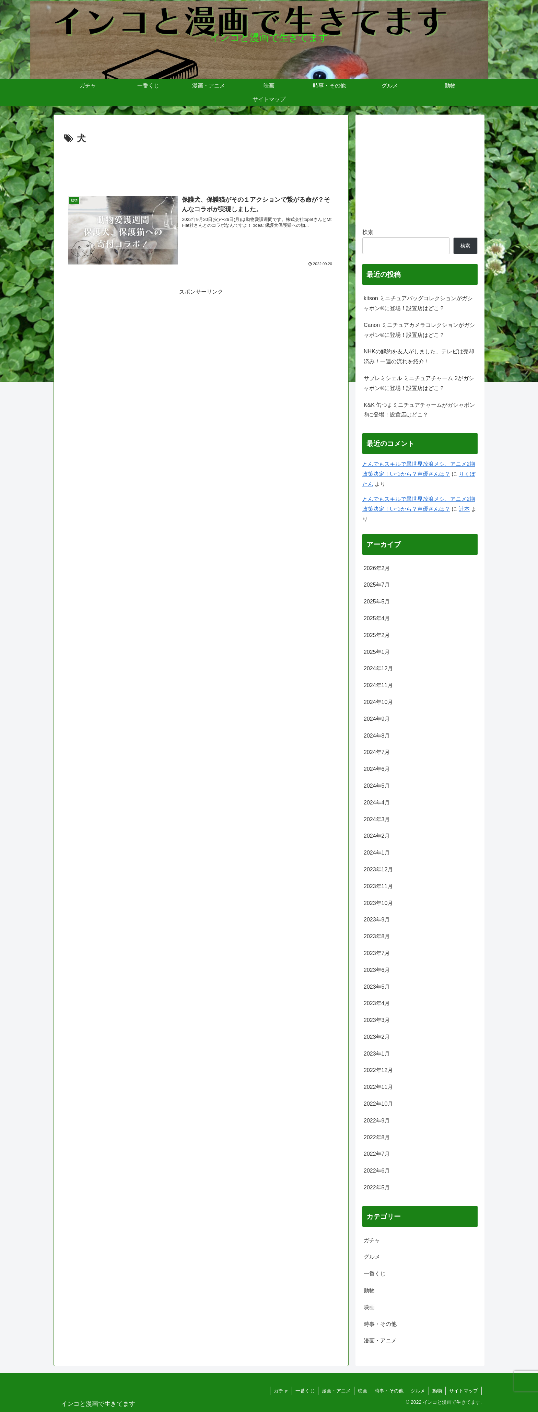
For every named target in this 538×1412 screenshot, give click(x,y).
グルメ (418, 1390)
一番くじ (305, 1390)
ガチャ (281, 1390)
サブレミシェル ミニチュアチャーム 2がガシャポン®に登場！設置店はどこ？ (419, 383)
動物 (437, 1390)
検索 (367, 232)
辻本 (464, 509)
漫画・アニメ (336, 1390)
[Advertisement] (201, 165)
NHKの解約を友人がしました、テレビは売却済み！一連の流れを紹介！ (419, 356)
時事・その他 (389, 1390)
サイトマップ (463, 1390)
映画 (362, 1390)
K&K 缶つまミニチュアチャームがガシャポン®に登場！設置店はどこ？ (419, 410)
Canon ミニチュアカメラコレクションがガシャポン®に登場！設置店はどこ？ (419, 330)
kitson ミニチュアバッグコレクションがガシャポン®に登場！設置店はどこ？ (418, 303)
